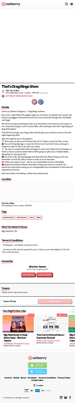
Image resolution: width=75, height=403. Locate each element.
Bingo (39, 217)
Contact (8, 378)
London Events (8, 217)
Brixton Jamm (21, 217)
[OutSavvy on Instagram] (61, 397)
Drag (31, 217)
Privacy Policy (64, 378)
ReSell (16, 378)
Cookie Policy (37, 380)
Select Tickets (55, 301)
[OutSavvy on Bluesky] (65, 397)
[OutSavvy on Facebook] (70, 397)
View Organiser (28, 275)
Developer (32, 378)
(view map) (44, 93)
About (23, 378)
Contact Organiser (44, 275)
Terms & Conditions (47, 378)
